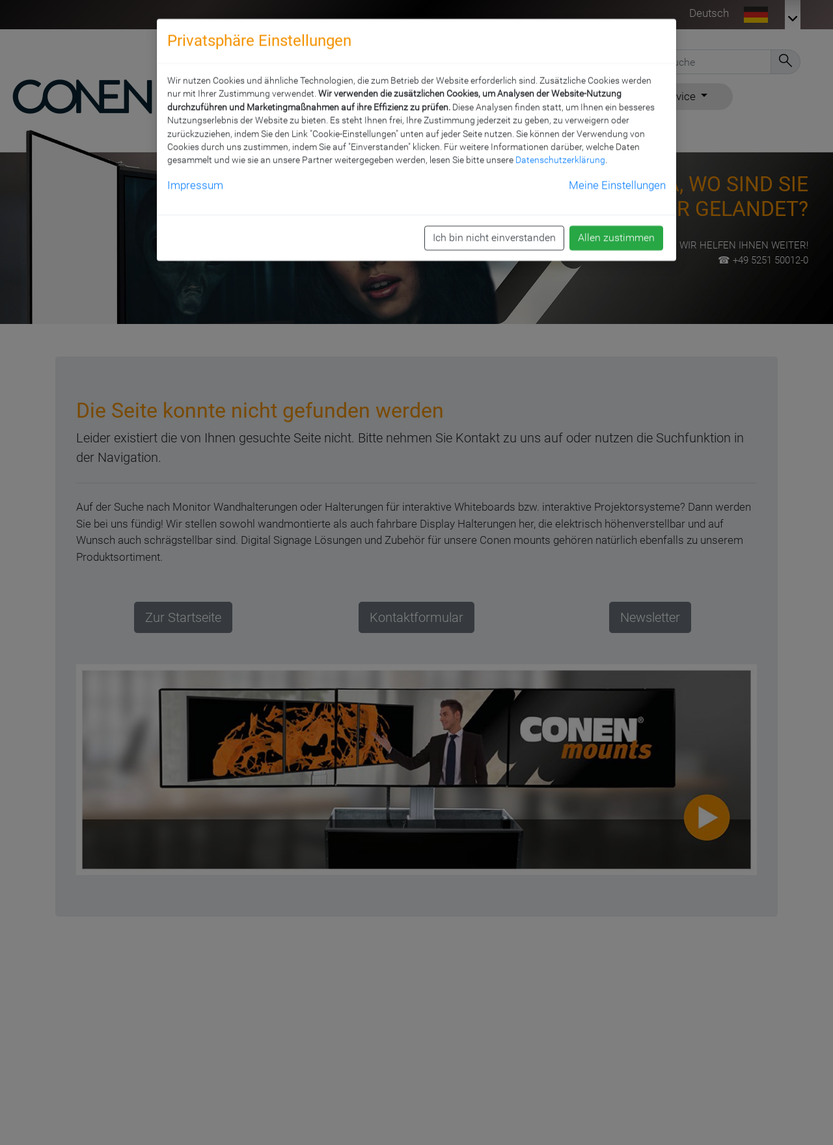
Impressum (195, 175)
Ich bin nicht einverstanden (494, 228)
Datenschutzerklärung (560, 151)
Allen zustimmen (616, 228)
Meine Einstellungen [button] (617, 175)
